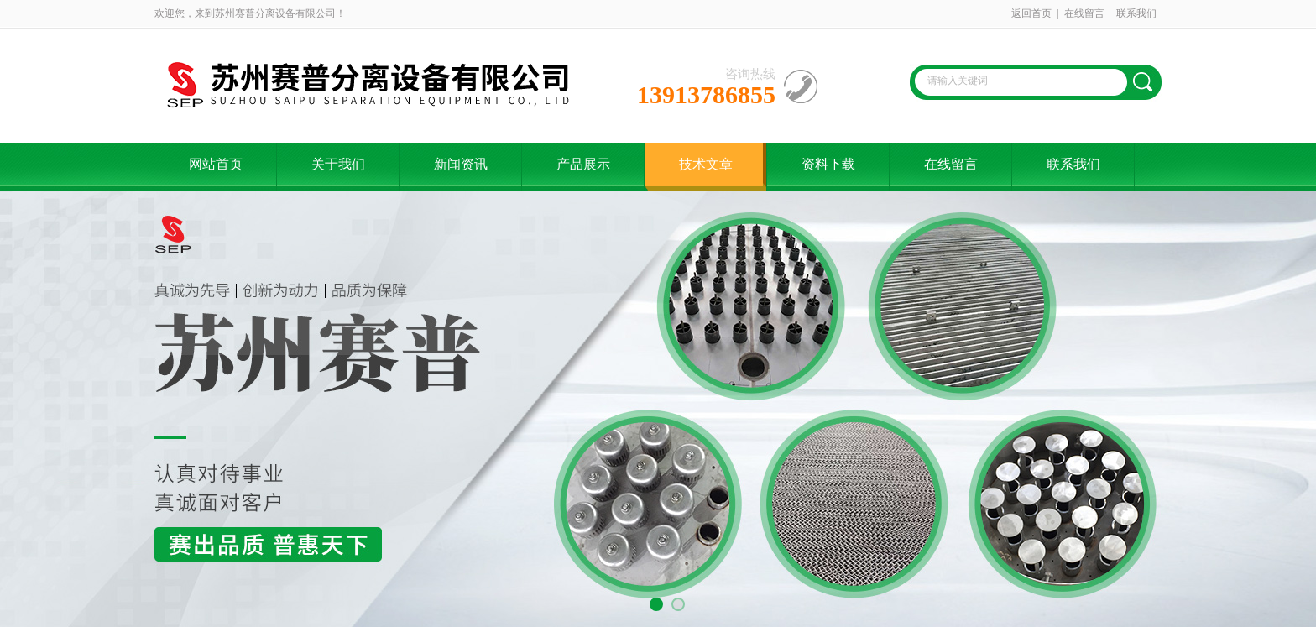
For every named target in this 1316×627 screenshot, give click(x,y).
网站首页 (216, 164)
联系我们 (1136, 13)
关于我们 (338, 164)
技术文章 (706, 164)
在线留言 (1084, 13)
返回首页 (1031, 13)
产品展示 (583, 164)
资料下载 (828, 164)
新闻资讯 (461, 164)
